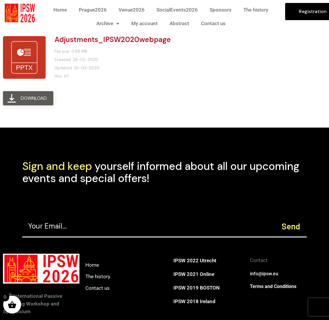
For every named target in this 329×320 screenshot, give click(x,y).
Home (60, 10)
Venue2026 (132, 10)
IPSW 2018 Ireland (194, 301)
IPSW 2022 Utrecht (194, 260)
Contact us (213, 23)
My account (144, 23)
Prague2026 (93, 10)
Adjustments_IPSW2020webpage (113, 39)
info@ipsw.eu (264, 273)
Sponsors (220, 10)
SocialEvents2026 (177, 10)
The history (255, 10)
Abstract (179, 23)
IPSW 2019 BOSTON (196, 288)
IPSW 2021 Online (193, 274)
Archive (107, 23)
